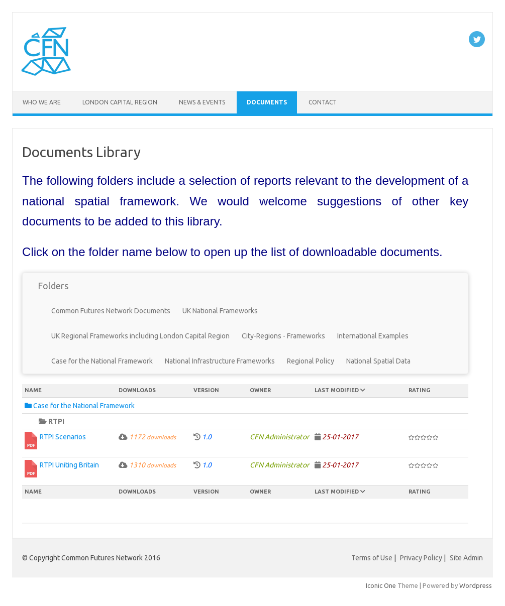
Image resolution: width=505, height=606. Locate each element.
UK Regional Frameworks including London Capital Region (140, 336)
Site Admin (466, 558)
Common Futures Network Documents (110, 311)
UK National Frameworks (220, 311)
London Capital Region (119, 102)
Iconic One (381, 585)
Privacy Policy (421, 558)
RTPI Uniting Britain (69, 465)
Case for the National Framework (102, 361)
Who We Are (42, 102)
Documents (267, 102)
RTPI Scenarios (63, 437)
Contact (323, 102)
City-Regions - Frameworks (283, 336)
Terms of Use (371, 558)
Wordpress (475, 585)
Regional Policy (310, 361)
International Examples (373, 336)
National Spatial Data (378, 361)
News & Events (202, 102)
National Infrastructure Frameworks (220, 361)
